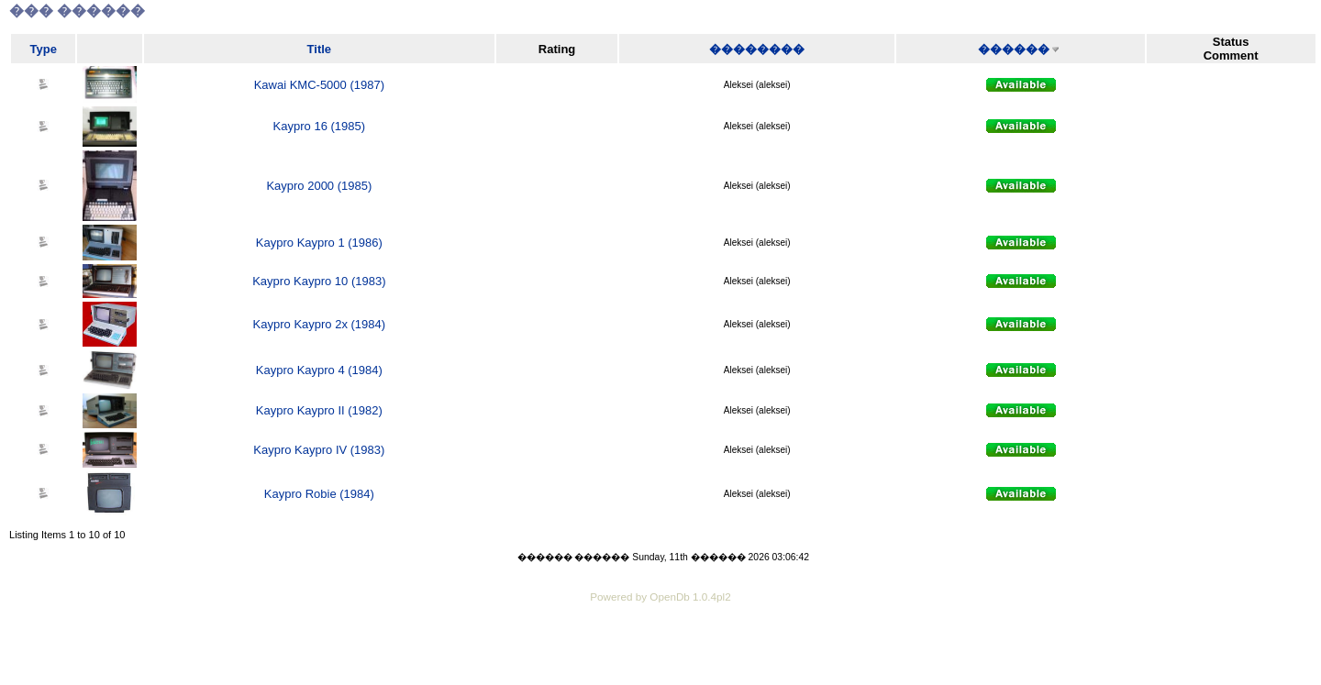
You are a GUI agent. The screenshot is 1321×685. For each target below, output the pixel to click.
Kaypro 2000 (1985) (319, 186)
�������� (757, 49)
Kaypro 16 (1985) (319, 126)
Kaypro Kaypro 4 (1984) (319, 370)
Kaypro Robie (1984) (319, 494)
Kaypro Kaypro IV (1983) (318, 450)
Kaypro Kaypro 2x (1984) (319, 324)
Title (319, 49)
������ (1013, 49)
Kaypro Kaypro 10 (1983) (318, 281)
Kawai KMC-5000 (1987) (319, 85)
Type (43, 49)
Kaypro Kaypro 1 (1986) (319, 242)
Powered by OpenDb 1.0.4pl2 (660, 596)
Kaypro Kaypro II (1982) (319, 410)
